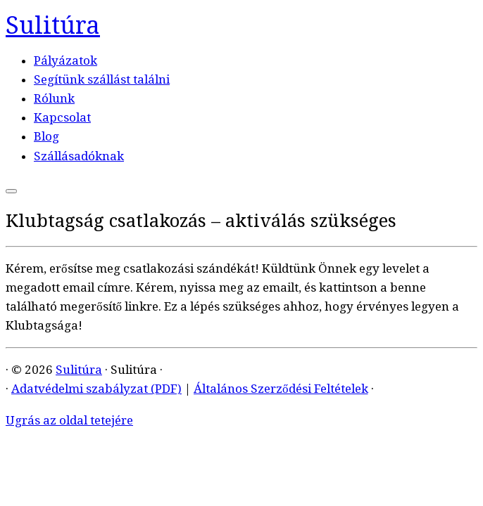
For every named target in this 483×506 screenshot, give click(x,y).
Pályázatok (65, 60)
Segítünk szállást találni (102, 79)
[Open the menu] (11, 191)
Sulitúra (53, 25)
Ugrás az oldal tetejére (69, 420)
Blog (46, 136)
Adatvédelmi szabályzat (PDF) (96, 389)
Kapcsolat (62, 117)
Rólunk (54, 98)
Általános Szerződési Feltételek (281, 389)
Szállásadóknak (79, 156)
